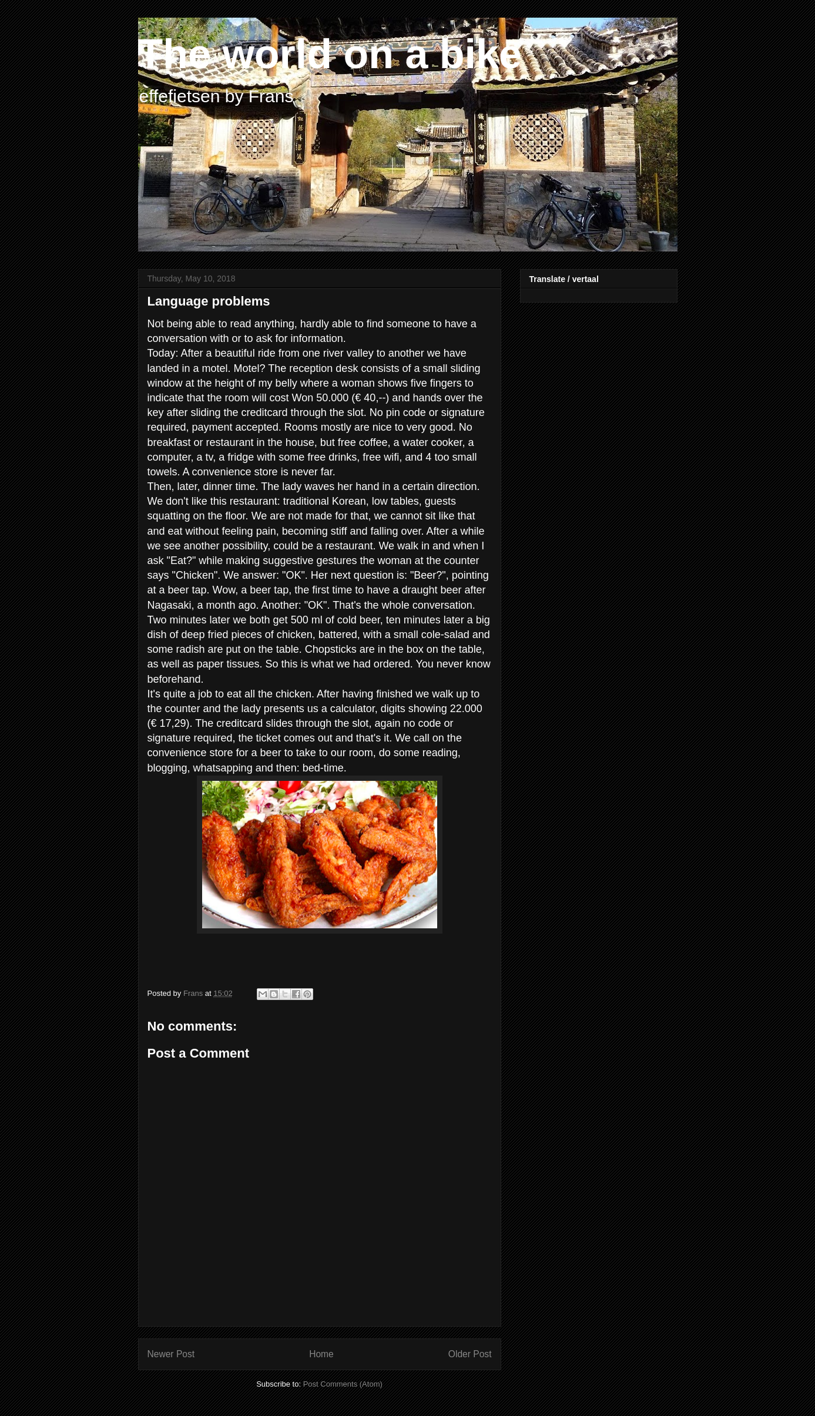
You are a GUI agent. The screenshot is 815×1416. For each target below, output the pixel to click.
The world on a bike (330, 54)
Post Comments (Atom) (343, 1384)
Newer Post (171, 1354)
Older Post (470, 1354)
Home (321, 1354)
